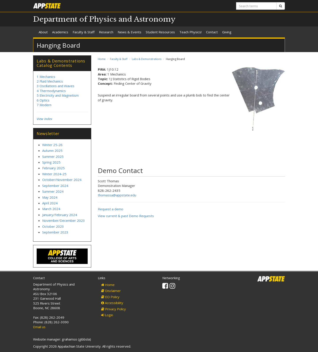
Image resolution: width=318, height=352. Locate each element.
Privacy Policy (113, 309)
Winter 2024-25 (54, 174)
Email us (39, 327)
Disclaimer (111, 290)
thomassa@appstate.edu (117, 195)
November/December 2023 (63, 220)
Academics (60, 32)
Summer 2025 (53, 156)
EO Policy (110, 297)
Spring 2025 (51, 162)
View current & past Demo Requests (126, 216)
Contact (212, 32)
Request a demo (110, 209)
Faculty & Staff (84, 32)
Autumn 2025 (52, 150)
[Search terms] (256, 6)
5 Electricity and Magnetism (58, 95)
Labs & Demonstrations (146, 59)
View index (44, 119)
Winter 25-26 (52, 145)
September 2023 (55, 232)
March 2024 (51, 209)
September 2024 (55, 185)
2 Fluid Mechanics (50, 81)
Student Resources (160, 32)
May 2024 (49, 197)
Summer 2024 (53, 191)
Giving (226, 32)
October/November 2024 (61, 179)
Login (107, 315)
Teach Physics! (190, 32)
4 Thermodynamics (51, 90)
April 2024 (50, 203)
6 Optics (43, 100)
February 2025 (53, 168)
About (43, 32)
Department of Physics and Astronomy (104, 19)
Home (102, 59)
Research (106, 32)
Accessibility (112, 303)
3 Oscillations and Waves (55, 86)
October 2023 (53, 226)
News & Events (129, 32)
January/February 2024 (59, 215)
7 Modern (44, 105)
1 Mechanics (46, 76)
